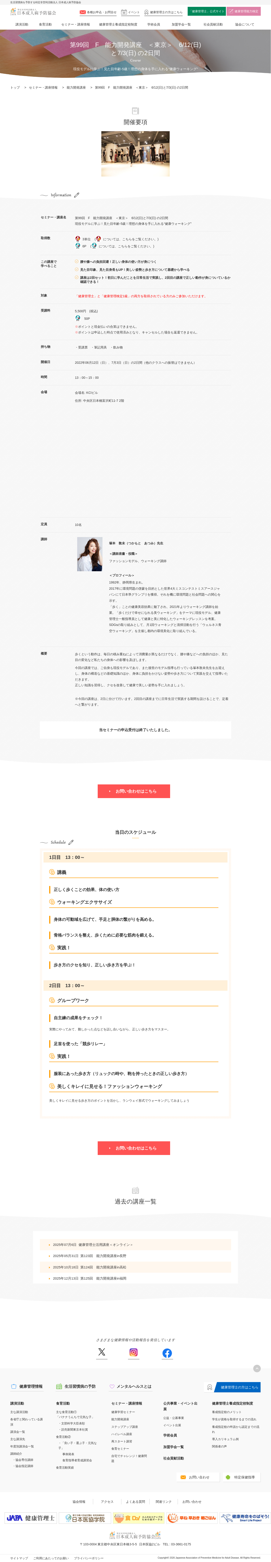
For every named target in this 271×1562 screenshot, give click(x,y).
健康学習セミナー (123, 1412)
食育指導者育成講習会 (77, 1460)
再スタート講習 (121, 1441)
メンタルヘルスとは (134, 1386)
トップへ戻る (257, 1368)
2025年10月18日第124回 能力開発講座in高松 (89, 1267)
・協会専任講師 (23, 1460)
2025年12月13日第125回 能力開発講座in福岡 (89, 1278)
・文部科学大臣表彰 (71, 1423)
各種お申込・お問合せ (102, 12)
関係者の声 (219, 1446)
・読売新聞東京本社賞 (73, 1429)
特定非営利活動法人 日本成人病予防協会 (33, 11)
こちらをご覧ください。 (139, 239)
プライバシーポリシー (89, 1558)
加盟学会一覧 (181, 24)
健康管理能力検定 (246, 11)
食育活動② (63, 1437)
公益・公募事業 (173, 1418)
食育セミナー (120, 1448)
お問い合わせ (199, 1477)
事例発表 (68, 1454)
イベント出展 (172, 1425)
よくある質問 (135, 1501)
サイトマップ (19, 1558)
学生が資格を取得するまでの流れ (234, 1419)
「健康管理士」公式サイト (207, 11)
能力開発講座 (76, 87)
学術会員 (153, 24)
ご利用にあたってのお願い (51, 1558)
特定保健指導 (244, 1477)
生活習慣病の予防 (80, 1386)
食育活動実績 (65, 1467)
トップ (15, 87)
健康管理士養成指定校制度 (118, 24)
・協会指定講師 (23, 1466)
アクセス (107, 1501)
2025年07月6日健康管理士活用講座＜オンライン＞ (93, 1245)
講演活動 (21, 24)
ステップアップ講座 (124, 1427)
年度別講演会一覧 (22, 1446)
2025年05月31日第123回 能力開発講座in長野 (89, 1256)
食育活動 (45, 24)
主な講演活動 (19, 1412)
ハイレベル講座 (121, 1434)
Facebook (167, 1353)
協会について (244, 24)
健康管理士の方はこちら (239, 1387)
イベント (134, 12)
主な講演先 (17, 1439)
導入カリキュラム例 (225, 1439)
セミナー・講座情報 (75, 24)
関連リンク (164, 1501)
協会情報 (79, 1501)
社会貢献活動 (213, 24)
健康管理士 (166, 12)
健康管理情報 (31, 1386)
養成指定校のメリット (227, 1412)
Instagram (133, 1353)
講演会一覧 (17, 1432)
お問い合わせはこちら (136, 791)
